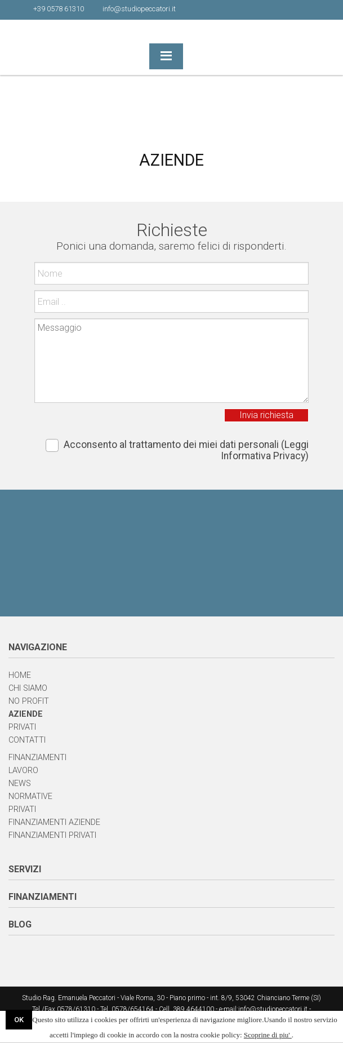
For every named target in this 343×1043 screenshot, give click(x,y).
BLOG (20, 924)
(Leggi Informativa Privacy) (265, 450)
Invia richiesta (266, 415)
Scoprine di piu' (268, 1035)
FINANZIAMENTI (42, 896)
